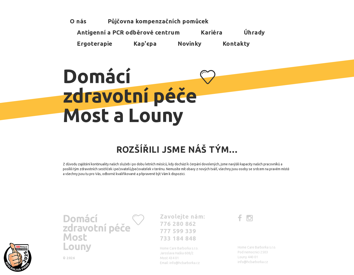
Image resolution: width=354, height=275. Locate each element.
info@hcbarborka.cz (184, 263)
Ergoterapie (94, 43)
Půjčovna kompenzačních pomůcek (158, 21)
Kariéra (212, 32)
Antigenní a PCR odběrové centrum (128, 32)
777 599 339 (178, 231)
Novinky (190, 43)
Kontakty (236, 43)
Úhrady (254, 32)
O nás (78, 21)
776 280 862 (178, 224)
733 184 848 (178, 238)
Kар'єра (145, 43)
